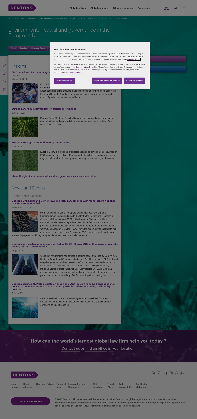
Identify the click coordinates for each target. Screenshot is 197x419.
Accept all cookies (134, 81)
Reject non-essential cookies (107, 81)
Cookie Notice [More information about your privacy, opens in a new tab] (76, 72)
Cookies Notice (133, 59)
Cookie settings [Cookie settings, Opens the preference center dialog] (64, 81)
